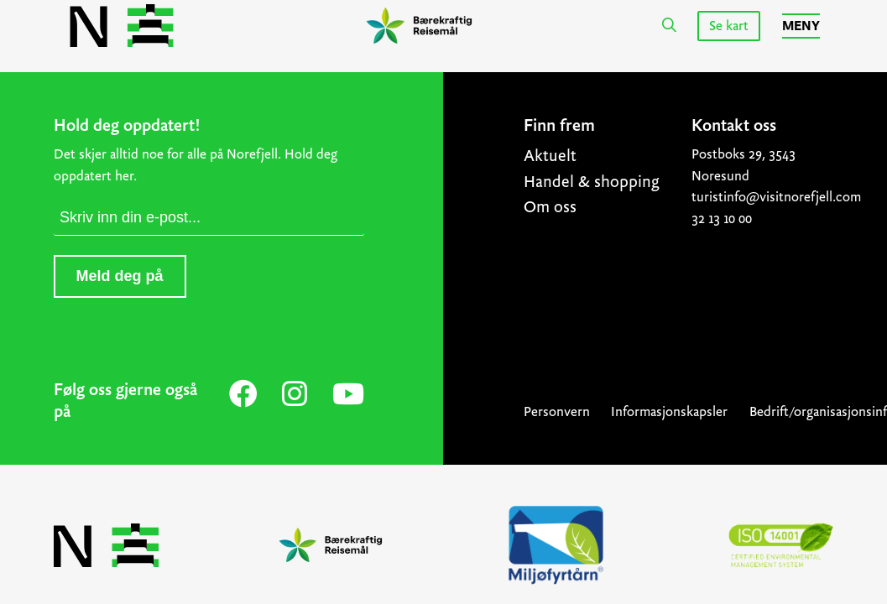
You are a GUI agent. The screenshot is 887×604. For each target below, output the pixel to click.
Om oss (550, 206)
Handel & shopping (592, 181)
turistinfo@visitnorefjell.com (762, 197)
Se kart (729, 26)
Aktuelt (550, 155)
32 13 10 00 (721, 218)
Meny (801, 26)
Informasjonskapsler (669, 411)
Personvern (557, 411)
